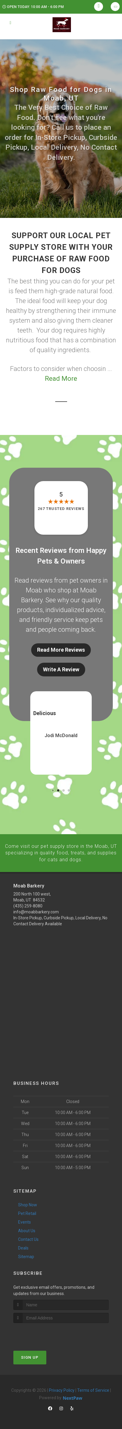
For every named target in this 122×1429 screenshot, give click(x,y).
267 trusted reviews (61, 508)
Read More (61, 378)
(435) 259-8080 (27, 906)
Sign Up (30, 1357)
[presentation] (45, 1334)
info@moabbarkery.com (36, 911)
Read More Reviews (61, 650)
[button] (52, 790)
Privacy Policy (62, 1390)
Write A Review (61, 669)
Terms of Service (93, 1390)
